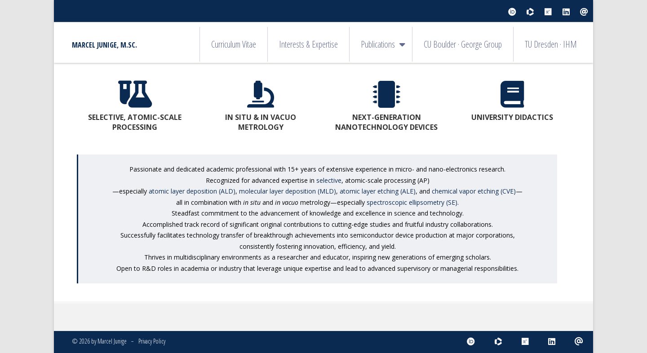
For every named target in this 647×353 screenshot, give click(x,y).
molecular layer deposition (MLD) (287, 191)
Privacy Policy (151, 341)
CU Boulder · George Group (463, 44)
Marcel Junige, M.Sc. (104, 45)
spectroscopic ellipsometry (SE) (412, 202)
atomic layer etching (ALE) (378, 191)
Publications (378, 44)
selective (328, 180)
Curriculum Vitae (233, 44)
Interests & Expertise (308, 44)
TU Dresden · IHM (551, 44)
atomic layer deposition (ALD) (192, 191)
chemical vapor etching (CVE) (474, 191)
